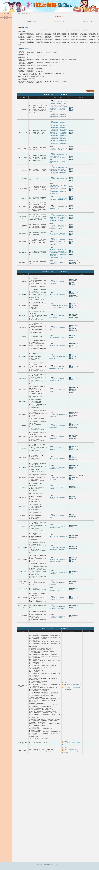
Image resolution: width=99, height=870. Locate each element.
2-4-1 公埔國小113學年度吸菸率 (58, 456)
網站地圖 (44, 9)
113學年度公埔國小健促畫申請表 (57, 112)
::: (0, 10)
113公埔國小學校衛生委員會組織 (57, 131)
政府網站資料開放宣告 (56, 864)
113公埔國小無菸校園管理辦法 (57, 127)
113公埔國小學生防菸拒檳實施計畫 (58, 133)
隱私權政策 (39, 864)
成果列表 (23, 13)
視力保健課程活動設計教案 (56, 219)
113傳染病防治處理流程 (55, 256)
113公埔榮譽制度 (53, 173)
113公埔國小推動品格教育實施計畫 (58, 171)
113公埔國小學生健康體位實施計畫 (58, 138)
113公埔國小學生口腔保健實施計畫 (58, 142)
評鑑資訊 (6, 16)
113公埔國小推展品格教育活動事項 (58, 170)
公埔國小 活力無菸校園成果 (70, 747)
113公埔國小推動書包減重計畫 (57, 136)
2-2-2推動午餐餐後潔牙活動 (56, 336)
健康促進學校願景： (23, 27)
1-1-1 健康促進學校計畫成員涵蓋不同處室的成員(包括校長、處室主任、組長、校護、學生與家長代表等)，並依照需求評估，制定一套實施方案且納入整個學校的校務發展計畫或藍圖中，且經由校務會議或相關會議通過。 (58, 106)
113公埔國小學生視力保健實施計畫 (58, 130)
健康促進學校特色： (23, 48)
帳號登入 (6, 19)
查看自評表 (89, 91)
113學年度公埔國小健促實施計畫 (57, 114)
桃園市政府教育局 (52, 9)
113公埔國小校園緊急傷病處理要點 (58, 135)
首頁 (19, 13)
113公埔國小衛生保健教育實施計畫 (58, 128)
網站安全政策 (47, 864)
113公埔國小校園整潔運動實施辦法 (58, 125)
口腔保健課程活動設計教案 (56, 217)
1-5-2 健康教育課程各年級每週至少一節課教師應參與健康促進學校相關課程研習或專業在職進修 (58, 226)
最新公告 (6, 13)
